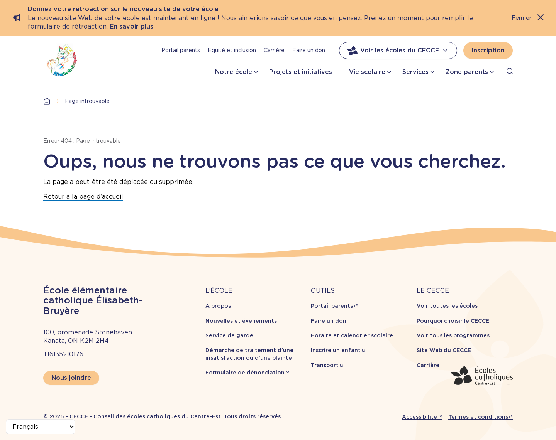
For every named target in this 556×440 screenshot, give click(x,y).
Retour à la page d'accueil (83, 196)
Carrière (274, 50)
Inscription (488, 50)
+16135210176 (63, 354)
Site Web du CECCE (444, 350)
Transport (325, 365)
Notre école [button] (233, 72)
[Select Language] (40, 426)
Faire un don (308, 50)
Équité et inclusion (232, 50)
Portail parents (180, 50)
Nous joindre (71, 377)
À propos (218, 306)
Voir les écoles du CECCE (398, 51)
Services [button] (415, 72)
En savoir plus (131, 26)
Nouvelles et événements (241, 321)
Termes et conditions (478, 417)
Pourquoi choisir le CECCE (453, 321)
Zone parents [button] (467, 72)
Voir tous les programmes (453, 335)
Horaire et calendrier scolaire (352, 335)
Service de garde (229, 335)
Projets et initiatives (300, 72)
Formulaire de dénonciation (245, 372)
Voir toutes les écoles (447, 306)
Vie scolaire (367, 72)
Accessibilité (419, 417)
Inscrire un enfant (336, 350)
